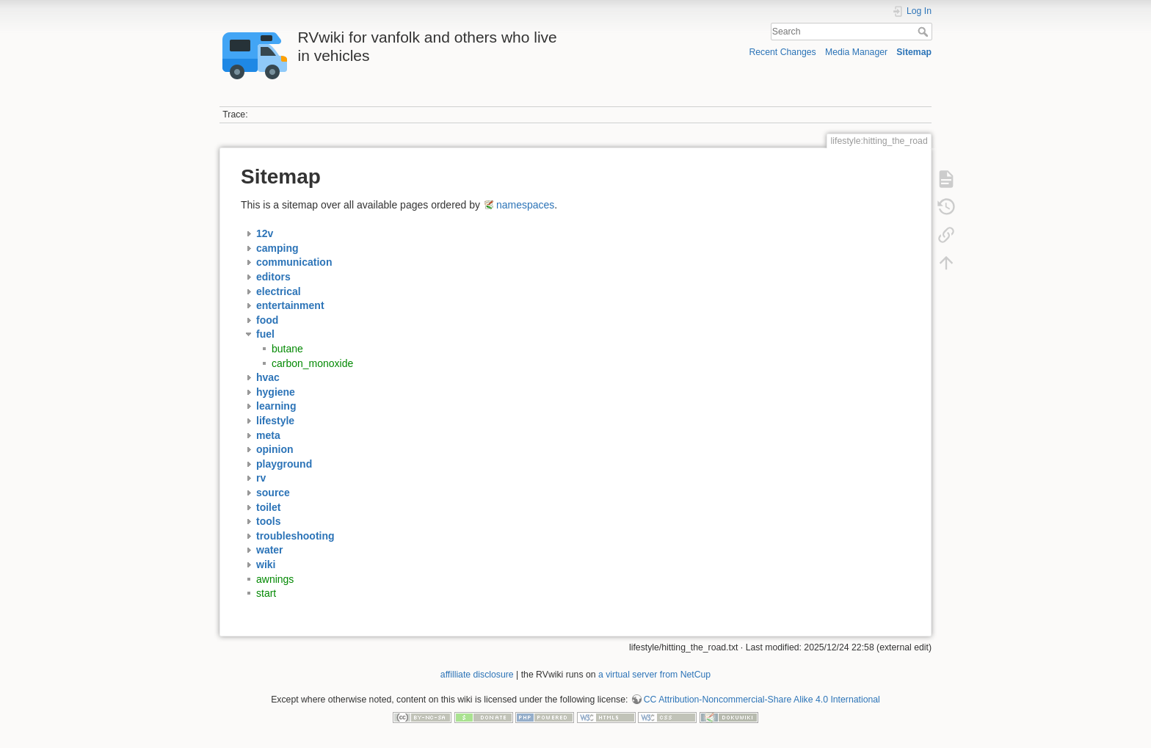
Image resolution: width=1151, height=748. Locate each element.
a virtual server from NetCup (654, 674)
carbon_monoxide (312, 363)
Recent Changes (782, 52)
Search (925, 31)
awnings (275, 579)
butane (287, 349)
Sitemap (914, 52)
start (266, 593)
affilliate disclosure (477, 674)
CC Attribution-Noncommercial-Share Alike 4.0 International (762, 699)
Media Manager (856, 52)
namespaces (525, 205)
